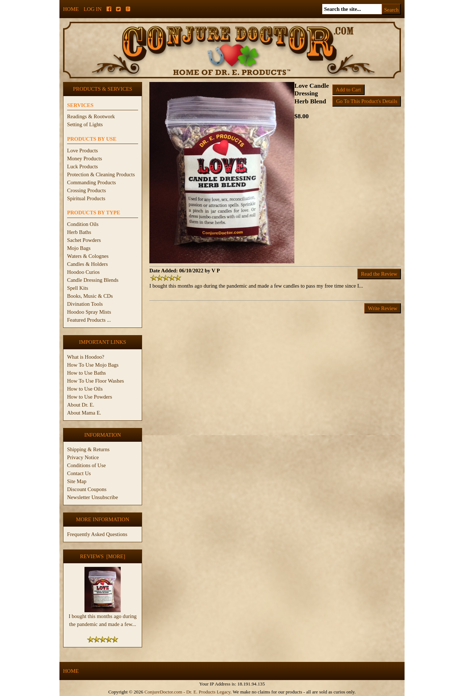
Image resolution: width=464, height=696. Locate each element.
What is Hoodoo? (85, 357)
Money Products (84, 158)
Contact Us (79, 473)
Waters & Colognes (87, 256)
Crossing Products (86, 190)
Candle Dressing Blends (93, 280)
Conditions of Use (86, 465)
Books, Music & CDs (90, 296)
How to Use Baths (86, 373)
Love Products (82, 150)
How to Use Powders (89, 397)
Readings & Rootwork (91, 116)
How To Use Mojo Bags (93, 365)
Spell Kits (77, 288)
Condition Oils (83, 224)
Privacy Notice (83, 457)
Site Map (76, 481)
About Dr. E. (80, 405)
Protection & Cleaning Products (101, 174)
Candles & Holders (87, 264)
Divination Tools (85, 304)
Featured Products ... (89, 320)
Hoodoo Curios (83, 272)
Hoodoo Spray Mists (89, 312)
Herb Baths (79, 232)
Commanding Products (91, 182)
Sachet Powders (84, 240)
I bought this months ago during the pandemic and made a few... (103, 617)
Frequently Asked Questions (97, 534)
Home (71, 9)
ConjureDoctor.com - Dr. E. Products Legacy (187, 692)
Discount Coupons (87, 489)
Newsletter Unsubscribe (92, 497)
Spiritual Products (86, 198)
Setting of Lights (85, 124)
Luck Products (82, 166)
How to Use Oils (85, 389)
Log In (93, 9)
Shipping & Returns (88, 449)
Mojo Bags (79, 248)
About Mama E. (84, 413)
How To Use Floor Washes (95, 381)
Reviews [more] (102, 556)
